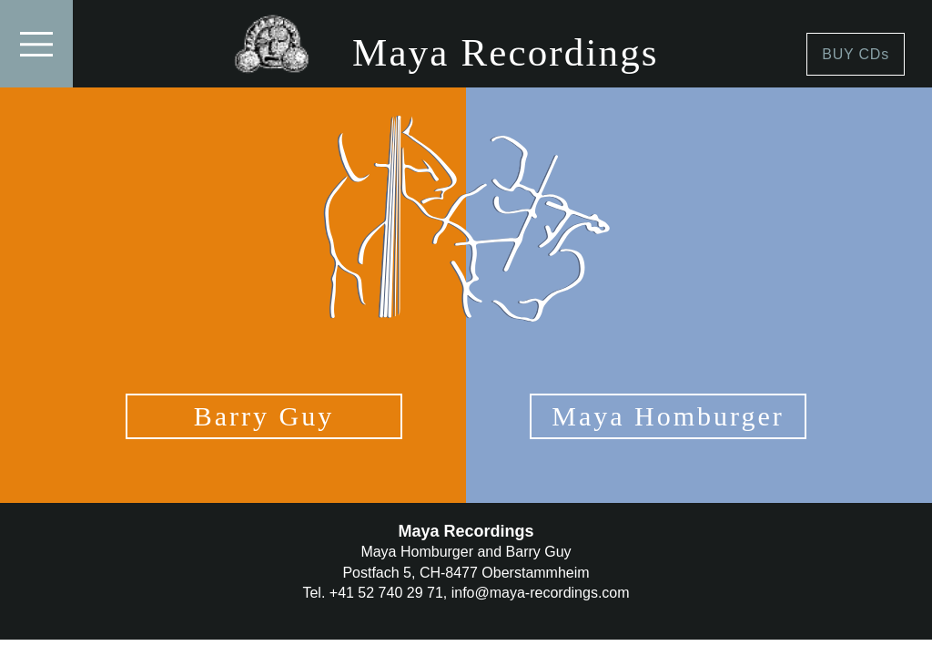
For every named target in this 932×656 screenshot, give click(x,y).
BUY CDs (855, 54)
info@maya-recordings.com (540, 592)
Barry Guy (264, 416)
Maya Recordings (505, 52)
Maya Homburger (668, 416)
